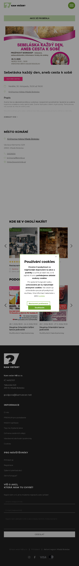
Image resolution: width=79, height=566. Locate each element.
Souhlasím (39, 308)
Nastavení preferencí (38, 303)
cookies (42, 296)
